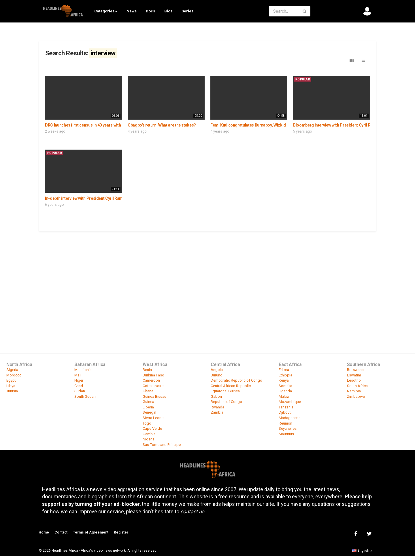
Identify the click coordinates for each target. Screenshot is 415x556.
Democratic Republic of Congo (236, 380)
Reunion (285, 423)
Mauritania (83, 369)
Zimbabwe (356, 396)
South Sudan (85, 396)
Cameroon (151, 380)
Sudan (79, 391)
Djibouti (285, 412)
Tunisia (12, 391)
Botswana (355, 369)
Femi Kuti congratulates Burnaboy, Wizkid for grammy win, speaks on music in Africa (286, 125)
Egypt (11, 380)
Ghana (148, 391)
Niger (78, 380)
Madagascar (289, 418)
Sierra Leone (153, 418)
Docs (150, 11)
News (132, 11)
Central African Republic (231, 386)
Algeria (12, 369)
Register (121, 532)
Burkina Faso (153, 375)
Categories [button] (105, 11)
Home (44, 532)
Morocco (14, 375)
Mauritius (286, 434)
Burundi (217, 375)
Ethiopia (285, 375)
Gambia (149, 434)
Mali (77, 375)
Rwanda (217, 407)
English (362, 551)
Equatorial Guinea (225, 391)
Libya (10, 386)
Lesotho (354, 380)
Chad (78, 386)
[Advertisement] (207, 275)
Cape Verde (152, 428)
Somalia (285, 386)
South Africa (357, 386)
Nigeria (148, 439)
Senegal (149, 412)
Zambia (217, 412)
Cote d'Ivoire (153, 386)
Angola (217, 369)
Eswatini (354, 375)
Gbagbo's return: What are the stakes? (162, 125)
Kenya (284, 380)
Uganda (285, 391)
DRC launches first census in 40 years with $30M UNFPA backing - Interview (112, 125)
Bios (168, 11)
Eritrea (284, 369)
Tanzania (286, 407)
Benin (147, 369)
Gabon (216, 396)
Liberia (148, 407)
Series (187, 11)
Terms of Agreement (90, 532)
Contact (60, 532)
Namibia (354, 391)
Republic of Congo (226, 401)
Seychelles (288, 428)
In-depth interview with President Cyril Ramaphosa (90, 198)
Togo (147, 423)
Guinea (148, 401)
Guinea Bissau (154, 396)
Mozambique (290, 401)
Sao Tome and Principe (162, 444)
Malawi (284, 396)
